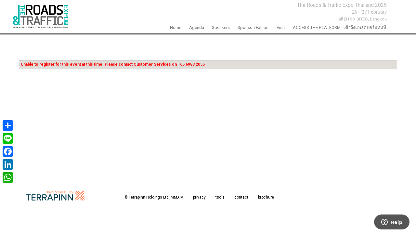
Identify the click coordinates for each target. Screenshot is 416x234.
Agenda (196, 27)
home (175, 27)
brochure (266, 197)
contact (241, 197)
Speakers (221, 27)
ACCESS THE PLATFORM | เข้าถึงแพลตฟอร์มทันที (339, 27)
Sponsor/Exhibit (253, 27)
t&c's (220, 197)
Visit (281, 27)
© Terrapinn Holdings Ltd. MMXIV (153, 197)
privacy (199, 197)
